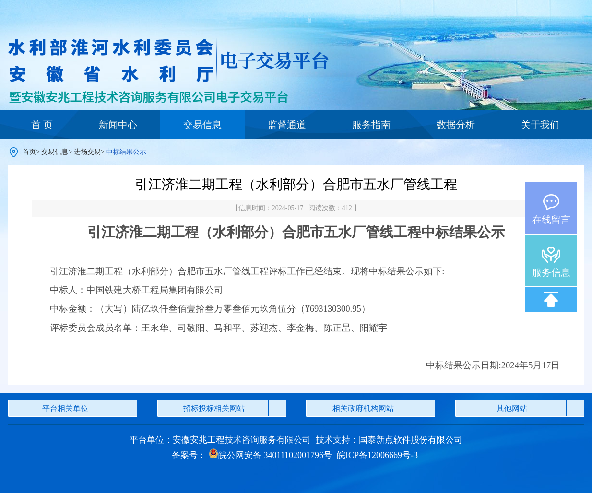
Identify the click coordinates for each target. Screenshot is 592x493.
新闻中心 (118, 124)
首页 (29, 151)
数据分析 (456, 124)
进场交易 (87, 151)
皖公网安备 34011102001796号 (270, 455)
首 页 (42, 124)
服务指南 (371, 124)
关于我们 (540, 124)
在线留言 (551, 219)
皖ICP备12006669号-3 (377, 455)
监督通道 (287, 124)
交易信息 (202, 124)
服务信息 (551, 272)
